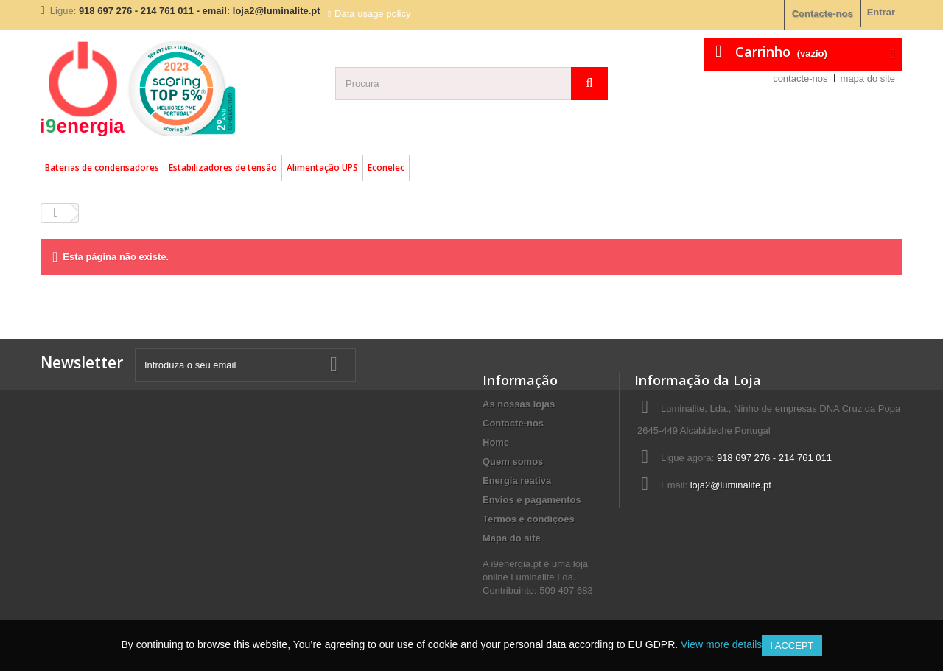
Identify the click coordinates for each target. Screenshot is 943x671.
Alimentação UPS (322, 167)
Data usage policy (372, 13)
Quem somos (513, 461)
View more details (721, 644)
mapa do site (868, 78)
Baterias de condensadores (102, 167)
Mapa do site (512, 538)
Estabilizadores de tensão (223, 167)
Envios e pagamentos (532, 499)
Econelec (386, 167)
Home (496, 442)
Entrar (881, 12)
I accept (791, 645)
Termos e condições (529, 518)
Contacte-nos (822, 13)
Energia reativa (517, 480)
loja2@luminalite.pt (730, 485)
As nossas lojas (519, 404)
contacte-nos (800, 78)
